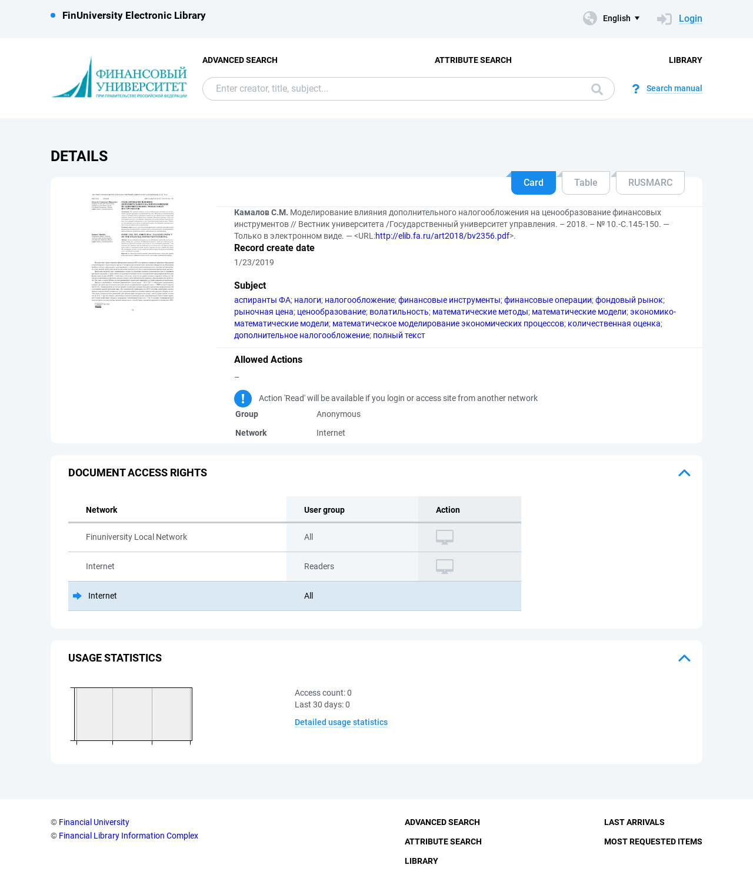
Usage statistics (115, 658)
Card (534, 182)
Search (597, 89)
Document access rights (137, 472)
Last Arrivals (634, 822)
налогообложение (360, 300)
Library (685, 60)
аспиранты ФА (262, 300)
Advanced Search (240, 60)
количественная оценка (614, 323)
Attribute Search (473, 60)
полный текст (399, 335)
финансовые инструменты (449, 300)
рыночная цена (264, 311)
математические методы (480, 311)
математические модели (579, 311)
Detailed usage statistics (341, 722)
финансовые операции (548, 300)
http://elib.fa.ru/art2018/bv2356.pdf (442, 236)
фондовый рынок (629, 300)
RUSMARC (650, 182)
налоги (307, 300)
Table (586, 182)
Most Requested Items (653, 841)
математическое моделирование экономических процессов (448, 323)
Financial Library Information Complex (128, 835)
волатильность (399, 311)
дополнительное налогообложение (301, 335)
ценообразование (331, 311)
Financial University (94, 822)
